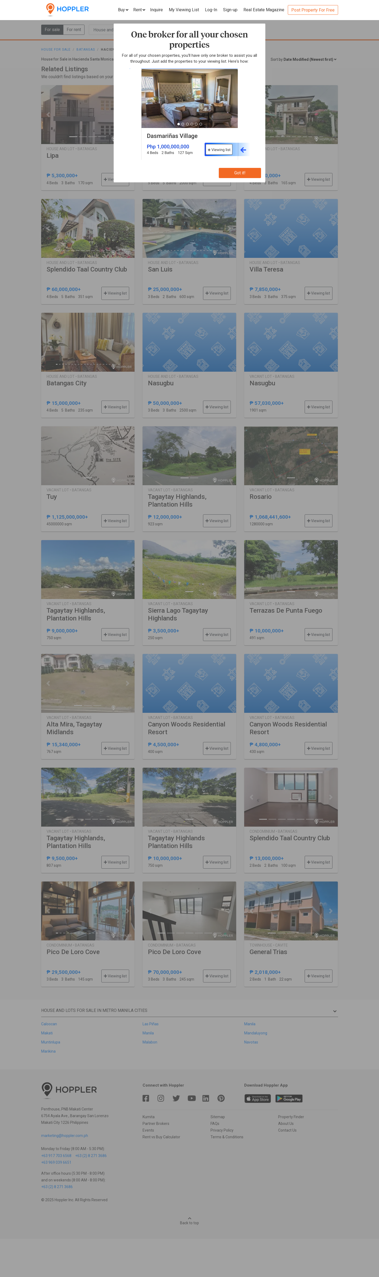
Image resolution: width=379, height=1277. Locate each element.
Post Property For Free (313, 10)
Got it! (240, 172)
